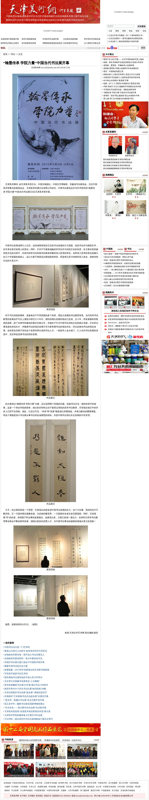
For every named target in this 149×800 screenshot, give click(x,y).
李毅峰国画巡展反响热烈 (52, 43)
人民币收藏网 (73, 790)
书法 (15, 16)
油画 (24, 16)
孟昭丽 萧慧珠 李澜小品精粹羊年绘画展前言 (121, 68)
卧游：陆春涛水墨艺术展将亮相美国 (118, 282)
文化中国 (38, 783)
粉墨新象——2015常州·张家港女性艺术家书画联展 (124, 273)
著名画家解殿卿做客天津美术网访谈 (117, 168)
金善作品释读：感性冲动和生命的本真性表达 (126, 316)
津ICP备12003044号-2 (102, 796)
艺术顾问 (31, 796)
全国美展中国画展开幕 (10, 39)
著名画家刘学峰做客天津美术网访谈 (117, 162)
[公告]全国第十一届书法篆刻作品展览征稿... (126, 38)
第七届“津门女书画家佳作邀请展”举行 (118, 99)
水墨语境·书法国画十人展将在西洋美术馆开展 (121, 77)
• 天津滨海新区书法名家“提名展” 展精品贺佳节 (25, 692)
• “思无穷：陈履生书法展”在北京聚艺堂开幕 (23, 700)
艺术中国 (29, 783)
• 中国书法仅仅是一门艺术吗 (16, 647)
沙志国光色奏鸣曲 (70, 39)
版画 (19, 16)
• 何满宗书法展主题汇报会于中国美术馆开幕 (23, 662)
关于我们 (23, 796)
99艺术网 (121, 787)
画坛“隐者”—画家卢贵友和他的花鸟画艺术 (121, 254)
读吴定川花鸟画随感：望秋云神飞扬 (118, 257)
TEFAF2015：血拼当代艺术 (119, 323)
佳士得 (98, 787)
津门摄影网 (84, 790)
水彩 (50, 20)
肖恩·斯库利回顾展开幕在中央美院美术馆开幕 (126, 319)
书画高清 (75, 20)
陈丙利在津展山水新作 (10, 43)
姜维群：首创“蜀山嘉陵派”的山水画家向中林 (121, 96)
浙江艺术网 (123, 783)
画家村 (7, 790)
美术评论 (31, 16)
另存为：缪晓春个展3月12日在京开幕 (123, 326)
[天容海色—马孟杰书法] (71, 740)
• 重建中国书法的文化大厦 (15, 666)
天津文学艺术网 (90, 783)
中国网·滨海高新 (109, 787)
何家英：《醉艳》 (113, 215)
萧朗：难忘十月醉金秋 (136, 215)
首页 (5, 54)
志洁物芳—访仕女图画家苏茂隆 (117, 286)
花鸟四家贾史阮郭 (29, 43)
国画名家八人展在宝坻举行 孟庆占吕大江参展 (121, 74)
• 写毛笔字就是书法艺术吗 (15, 673)
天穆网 (7, 787)
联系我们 (39, 796)
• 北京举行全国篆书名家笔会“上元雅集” (21, 681)
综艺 (82, 20)
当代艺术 (40, 16)
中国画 (9, 16)
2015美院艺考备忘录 (92, 43)
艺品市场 (57, 16)
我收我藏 (48, 16)
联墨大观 (23, 20)
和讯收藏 (52, 787)
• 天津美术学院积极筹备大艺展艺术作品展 (22, 715)
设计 (55, 20)
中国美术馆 (102, 783)
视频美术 (66, 16)
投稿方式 (47, 796)
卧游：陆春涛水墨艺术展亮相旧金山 (118, 260)
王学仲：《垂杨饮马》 (136, 194)
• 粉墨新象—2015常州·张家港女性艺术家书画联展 (26, 670)
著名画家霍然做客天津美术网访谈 (116, 159)
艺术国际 (15, 787)
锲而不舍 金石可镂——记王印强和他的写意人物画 (123, 59)
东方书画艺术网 (75, 783)
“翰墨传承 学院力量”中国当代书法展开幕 (119, 93)
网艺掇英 (66, 20)
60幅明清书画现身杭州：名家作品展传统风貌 (122, 263)
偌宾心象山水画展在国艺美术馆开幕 (118, 279)
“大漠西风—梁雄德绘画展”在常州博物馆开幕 (122, 266)
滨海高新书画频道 (127, 790)
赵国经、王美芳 (113, 194)
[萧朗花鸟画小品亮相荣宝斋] (30, 740)
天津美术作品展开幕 (50, 39)
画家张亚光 (129, 156)
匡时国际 (129, 787)
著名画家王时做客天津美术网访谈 (116, 165)
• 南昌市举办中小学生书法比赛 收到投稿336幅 (24, 689)
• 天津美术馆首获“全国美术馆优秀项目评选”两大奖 (27, 711)
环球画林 (32, 20)
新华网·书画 (63, 783)
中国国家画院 (39, 790)
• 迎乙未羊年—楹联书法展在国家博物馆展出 (23, 704)
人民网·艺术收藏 (50, 783)
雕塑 (8, 20)
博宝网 (137, 787)
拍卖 (59, 20)
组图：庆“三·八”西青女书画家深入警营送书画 (121, 83)
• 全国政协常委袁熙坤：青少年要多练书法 (22, 658)
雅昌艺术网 (95, 790)
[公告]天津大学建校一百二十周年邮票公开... (126, 35)
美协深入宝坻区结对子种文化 (125, 311)
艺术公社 (32, 787)
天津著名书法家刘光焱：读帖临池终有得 (119, 89)
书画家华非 (112, 156)
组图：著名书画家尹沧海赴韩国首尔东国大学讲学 (123, 62)
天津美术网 (14, 796)
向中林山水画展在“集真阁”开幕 (116, 80)
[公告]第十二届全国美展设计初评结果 (124, 41)
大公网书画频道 (26, 790)
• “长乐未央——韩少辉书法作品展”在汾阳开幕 (24, 708)
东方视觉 (115, 790)
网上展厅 (75, 16)
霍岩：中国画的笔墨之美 (113, 71)
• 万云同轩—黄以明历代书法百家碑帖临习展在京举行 (28, 719)
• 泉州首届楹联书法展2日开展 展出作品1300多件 (25, 685)
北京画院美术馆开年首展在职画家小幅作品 (121, 276)
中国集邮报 (105, 790)
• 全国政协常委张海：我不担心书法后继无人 (23, 655)
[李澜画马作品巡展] (52, 740)
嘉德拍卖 (90, 787)
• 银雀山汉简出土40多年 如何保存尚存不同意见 (25, 651)
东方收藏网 (112, 783)
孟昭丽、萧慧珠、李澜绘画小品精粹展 (118, 65)
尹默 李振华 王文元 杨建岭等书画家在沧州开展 (122, 86)
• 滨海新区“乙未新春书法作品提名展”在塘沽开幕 (26, 696)
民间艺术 (15, 20)
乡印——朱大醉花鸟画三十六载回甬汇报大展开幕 (124, 270)
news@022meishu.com (84, 796)
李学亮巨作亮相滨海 (92, 39)
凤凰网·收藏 (42, 787)
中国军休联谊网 (53, 790)
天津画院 (23, 787)
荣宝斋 (68, 787)
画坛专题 (84, 16)
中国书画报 (133, 783)
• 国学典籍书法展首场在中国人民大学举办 (22, 677)
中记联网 (15, 790)
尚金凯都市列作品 (70, 43)
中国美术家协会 (18, 783)
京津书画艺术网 (79, 787)
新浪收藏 (61, 787)
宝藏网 (63, 790)
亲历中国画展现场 (29, 39)
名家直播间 (42, 20)
